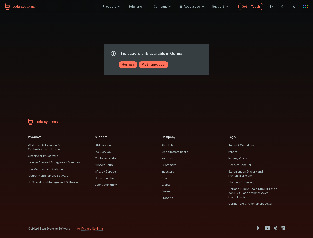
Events (166, 184)
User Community (106, 184)
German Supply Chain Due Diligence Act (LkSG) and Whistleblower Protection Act (252, 193)
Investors (168, 171)
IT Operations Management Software (53, 182)
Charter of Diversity (241, 182)
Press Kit (167, 198)
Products (35, 137)
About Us (167, 145)
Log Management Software (46, 169)
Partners (167, 158)
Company (168, 137)
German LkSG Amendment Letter (250, 203)
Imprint (232, 151)
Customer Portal (106, 158)
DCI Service (103, 151)
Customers (169, 165)
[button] (111, 6)
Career (166, 191)
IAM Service (103, 145)
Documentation (105, 178)
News (165, 178)
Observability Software (43, 156)
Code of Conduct (239, 165)
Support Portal (104, 165)
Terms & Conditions (241, 145)
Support (101, 137)
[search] (283, 6)
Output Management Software (48, 175)
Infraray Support (105, 171)
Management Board (175, 151)
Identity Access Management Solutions (54, 162)
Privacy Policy (237, 158)
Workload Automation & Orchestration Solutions (44, 147)
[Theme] (294, 7)
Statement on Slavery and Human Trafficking (245, 173)
